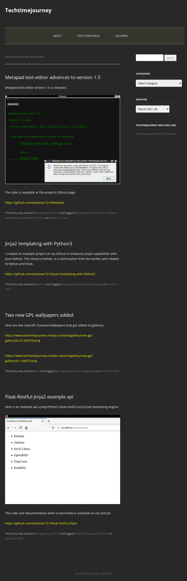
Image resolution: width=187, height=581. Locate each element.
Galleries (121, 36)
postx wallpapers (85, 371)
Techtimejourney (28, 10)
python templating (90, 284)
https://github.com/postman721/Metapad (34, 202)
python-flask (100, 533)
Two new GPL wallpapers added (39, 315)
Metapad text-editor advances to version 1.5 (52, 77)
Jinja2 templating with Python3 (38, 243)
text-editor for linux (32, 218)
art (38, 371)
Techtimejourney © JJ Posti (93, 573)
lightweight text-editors (89, 213)
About (57, 36)
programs (42, 213)
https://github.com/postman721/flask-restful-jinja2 (41, 523)
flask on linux (82, 533)
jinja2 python (69, 284)
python (54, 213)
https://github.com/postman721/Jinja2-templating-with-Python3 (50, 274)
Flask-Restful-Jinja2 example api (39, 396)
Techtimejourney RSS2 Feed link (156, 134)
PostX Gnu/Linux (88, 36)
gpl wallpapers (64, 371)
